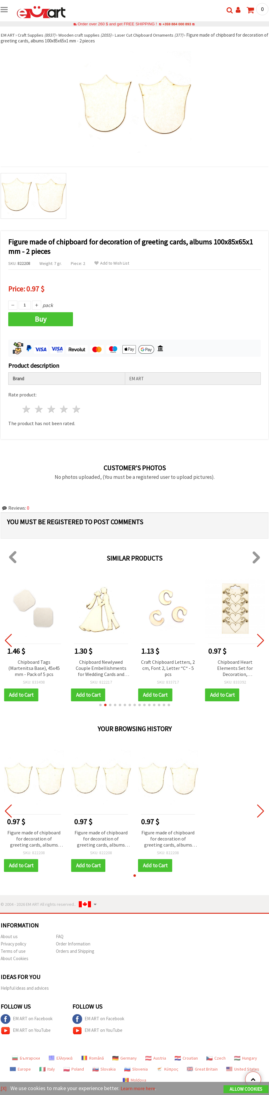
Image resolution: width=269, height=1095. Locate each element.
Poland (74, 1069)
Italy (47, 1069)
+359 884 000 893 (177, 24)
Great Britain (202, 1069)
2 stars (39, 409)
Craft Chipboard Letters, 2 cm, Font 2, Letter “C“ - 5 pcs (168, 668)
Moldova (134, 1080)
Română (92, 1058)
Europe (20, 1069)
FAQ (60, 936)
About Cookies (14, 958)
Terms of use (13, 951)
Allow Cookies (246, 1089)
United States (242, 1069)
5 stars (76, 409)
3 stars (51, 409)
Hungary (245, 1058)
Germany (124, 1058)
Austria (155, 1058)
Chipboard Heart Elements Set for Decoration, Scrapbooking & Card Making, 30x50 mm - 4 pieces (235, 668)
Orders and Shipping (75, 951)
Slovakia (104, 1069)
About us (9, 936)
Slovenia (136, 1069)
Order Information (73, 944)
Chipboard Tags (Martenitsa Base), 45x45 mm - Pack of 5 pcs (34, 668)
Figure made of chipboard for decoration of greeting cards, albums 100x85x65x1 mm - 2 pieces (33, 839)
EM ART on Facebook (27, 1019)
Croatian (186, 1058)
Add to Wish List (111, 263)
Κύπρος (167, 1069)
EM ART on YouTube (26, 1030)
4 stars (64, 409)
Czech (216, 1058)
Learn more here (139, 1088)
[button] (100, 705)
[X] (4, 1088)
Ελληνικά (61, 1058)
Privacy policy (13, 944)
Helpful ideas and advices (25, 988)
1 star (26, 409)
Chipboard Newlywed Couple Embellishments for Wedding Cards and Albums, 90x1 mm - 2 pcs (100, 668)
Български (26, 1058)
